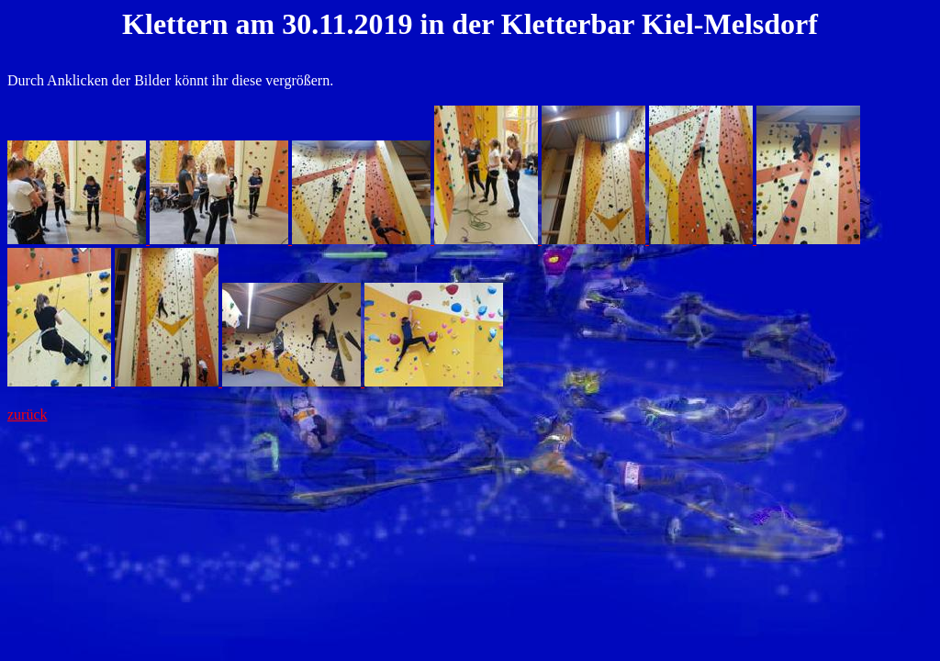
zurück (27, 414)
